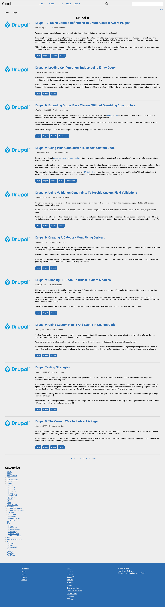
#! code (7, 4)
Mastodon (25, 569)
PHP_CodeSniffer (88, 172)
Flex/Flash (11, 497)
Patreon (24, 580)
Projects (70, 574)
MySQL (11, 545)
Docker (9, 481)
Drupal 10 (46, 55)
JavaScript (11, 507)
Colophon (70, 596)
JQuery (11, 512)
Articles (42, 4)
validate (61, 225)
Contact (77, 4)
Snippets (52, 4)
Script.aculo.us (14, 518)
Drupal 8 (62, 55)
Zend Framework (14, 536)
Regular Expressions (14, 540)
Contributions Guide (74, 591)
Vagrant (10, 551)
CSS (8, 478)
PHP (8, 524)
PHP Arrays (12, 528)
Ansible (9, 472)
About (68, 4)
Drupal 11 (12, 493)
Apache (9, 474)
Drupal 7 (11, 485)
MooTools (12, 514)
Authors (70, 572)
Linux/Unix (11, 520)
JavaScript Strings (15, 509)
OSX (8, 522)
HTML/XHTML (12, 505)
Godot (9, 503)
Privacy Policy (72, 594)
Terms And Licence (74, 588)
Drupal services (63, 136)
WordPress (11, 555)
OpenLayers (12, 516)
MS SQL (11, 543)
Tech (8, 549)
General (9, 499)
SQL (8, 541)
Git (8, 501)
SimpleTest (12, 495)
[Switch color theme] (106, 3)
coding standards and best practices (66, 158)
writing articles (112, 116)
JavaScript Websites (16, 511)
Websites (10, 553)
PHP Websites (13, 534)
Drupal (38, 55)
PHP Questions (14, 530)
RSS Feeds (71, 599)
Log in (161, 9)
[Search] (161, 4)
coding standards (71, 181)
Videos (69, 585)
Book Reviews (12, 476)
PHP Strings (12, 532)
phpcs (61, 181)
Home (7, 13)
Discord (24, 577)
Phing (10, 526)
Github (23, 572)
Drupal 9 (54, 55)
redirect (61, 447)
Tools (61, 4)
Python (9, 538)
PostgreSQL (12, 547)
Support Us (71, 577)
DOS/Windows (12, 480)
